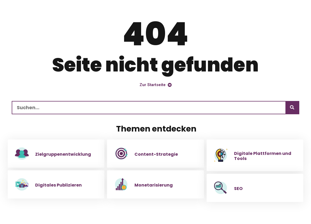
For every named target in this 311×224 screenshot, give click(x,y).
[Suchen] (292, 108)
